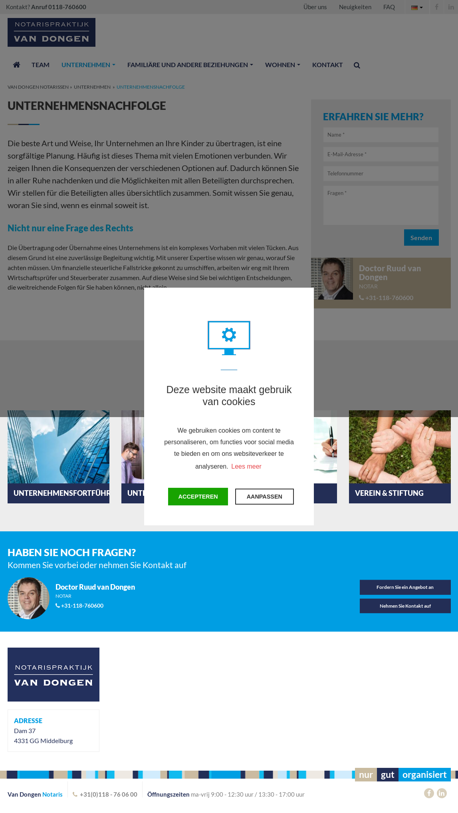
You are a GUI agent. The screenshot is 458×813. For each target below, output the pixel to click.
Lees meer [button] (246, 466)
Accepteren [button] (198, 496)
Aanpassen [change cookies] (264, 496)
